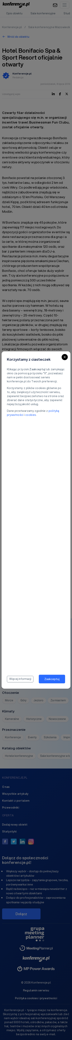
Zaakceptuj (52, 679)
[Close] (65, 357)
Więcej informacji (20, 679)
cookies (30, 415)
